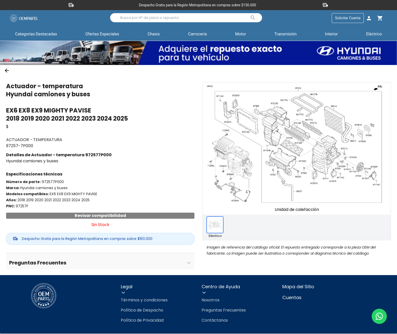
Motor (240, 34)
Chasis (154, 34)
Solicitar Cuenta (348, 18)
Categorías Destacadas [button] (36, 35)
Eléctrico (374, 34)
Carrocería (197, 34)
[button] (102, 34)
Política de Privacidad (142, 321)
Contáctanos (215, 321)
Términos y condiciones (144, 300)
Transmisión (285, 34)
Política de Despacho (142, 311)
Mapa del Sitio (298, 287)
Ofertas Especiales (102, 34)
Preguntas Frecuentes (224, 311)
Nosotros (211, 300)
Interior (331, 34)
